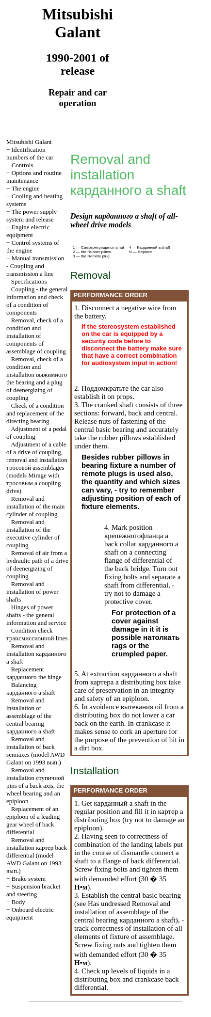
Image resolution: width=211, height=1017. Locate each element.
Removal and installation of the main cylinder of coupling (35, 506)
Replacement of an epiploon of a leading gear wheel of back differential (33, 820)
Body (18, 902)
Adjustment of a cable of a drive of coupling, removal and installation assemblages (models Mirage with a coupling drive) (36, 467)
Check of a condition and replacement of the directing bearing (35, 413)
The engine (25, 188)
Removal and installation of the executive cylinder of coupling (33, 533)
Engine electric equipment (27, 230)
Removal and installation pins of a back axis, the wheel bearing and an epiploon (35, 785)
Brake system (29, 878)
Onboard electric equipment (30, 913)
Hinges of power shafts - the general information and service (36, 615)
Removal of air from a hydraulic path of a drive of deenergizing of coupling (37, 564)
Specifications (29, 281)
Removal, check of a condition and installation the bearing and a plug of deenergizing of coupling (36, 378)
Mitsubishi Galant (29, 141)
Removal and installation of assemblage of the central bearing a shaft (30, 716)
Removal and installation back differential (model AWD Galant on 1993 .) (36, 855)
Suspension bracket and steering (33, 890)
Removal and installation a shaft (36, 653)
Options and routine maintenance (34, 176)
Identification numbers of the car (29, 153)
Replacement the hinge (34, 673)
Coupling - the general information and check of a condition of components (36, 301)
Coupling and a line (30, 269)
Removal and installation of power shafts (32, 591)
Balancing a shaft (30, 688)
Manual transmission (38, 258)
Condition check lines (36, 634)
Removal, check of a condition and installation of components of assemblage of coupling (36, 336)
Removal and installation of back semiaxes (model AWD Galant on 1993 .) (35, 750)
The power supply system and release (31, 215)
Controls (22, 165)
